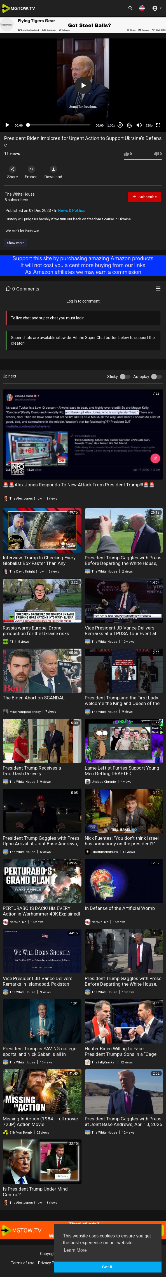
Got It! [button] (108, 1267)
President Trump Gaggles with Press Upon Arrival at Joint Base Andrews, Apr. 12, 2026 (41, 843)
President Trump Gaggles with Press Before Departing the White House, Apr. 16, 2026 (123, 563)
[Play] (7, 125)
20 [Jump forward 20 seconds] (129, 125)
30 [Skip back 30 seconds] (120, 125)
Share (12, 172)
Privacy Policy (50, 1263)
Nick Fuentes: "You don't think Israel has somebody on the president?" (122, 840)
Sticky (112, 376)
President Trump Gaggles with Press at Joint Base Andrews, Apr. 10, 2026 (123, 1121)
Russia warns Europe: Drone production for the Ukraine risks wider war (36, 633)
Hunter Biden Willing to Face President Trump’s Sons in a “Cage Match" (120, 1054)
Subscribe (144, 196)
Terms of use (22, 1263)
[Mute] (139, 125)
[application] (83, 85)
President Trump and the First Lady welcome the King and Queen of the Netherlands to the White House (122, 703)
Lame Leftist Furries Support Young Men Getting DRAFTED (122, 770)
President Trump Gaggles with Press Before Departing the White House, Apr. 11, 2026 (123, 984)
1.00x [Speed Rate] (111, 125)
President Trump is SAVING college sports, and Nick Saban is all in (39, 1051)
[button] (142, 8)
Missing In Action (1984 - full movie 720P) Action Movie (40, 1121)
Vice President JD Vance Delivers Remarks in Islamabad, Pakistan (38, 981)
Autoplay (141, 376)
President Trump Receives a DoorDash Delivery (32, 770)
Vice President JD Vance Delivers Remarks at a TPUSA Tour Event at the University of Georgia (120, 633)
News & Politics (71, 210)
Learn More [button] (75, 1250)
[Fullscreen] (158, 125)
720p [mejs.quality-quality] (149, 125)
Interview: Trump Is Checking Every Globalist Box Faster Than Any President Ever (39, 563)
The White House (20, 194)
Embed (31, 172)
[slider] (59, 124)
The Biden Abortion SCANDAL (34, 698)
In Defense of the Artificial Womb (120, 908)
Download (53, 172)
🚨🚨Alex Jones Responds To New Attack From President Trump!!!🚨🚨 (79, 485)
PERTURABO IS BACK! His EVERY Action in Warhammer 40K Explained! (41, 911)
